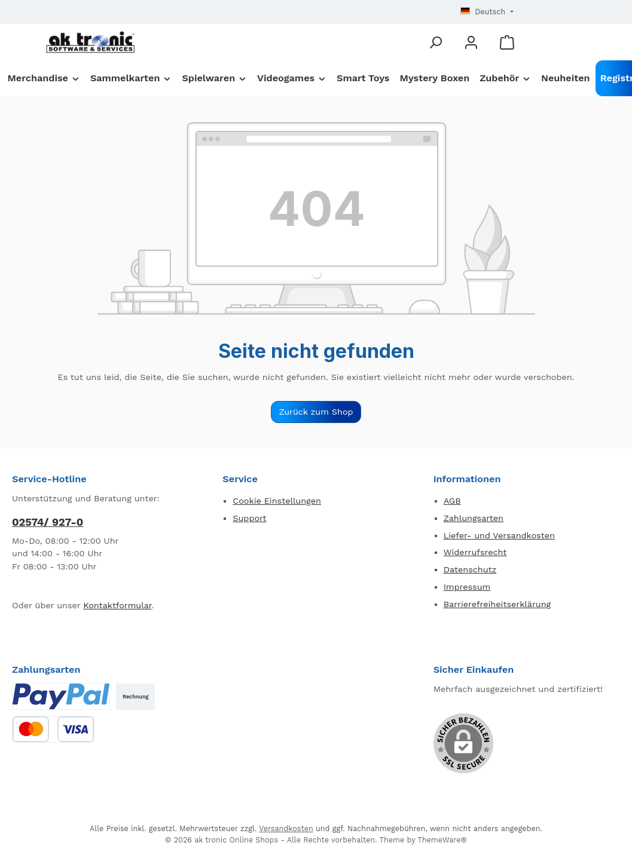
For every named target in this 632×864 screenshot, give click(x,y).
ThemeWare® (442, 839)
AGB (452, 500)
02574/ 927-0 (47, 522)
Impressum (467, 587)
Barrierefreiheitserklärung (497, 604)
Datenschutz (470, 569)
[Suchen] (435, 42)
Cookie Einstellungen (277, 500)
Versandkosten (286, 828)
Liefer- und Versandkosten (499, 535)
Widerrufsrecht (475, 552)
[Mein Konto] (471, 42)
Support (249, 518)
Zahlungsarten (473, 518)
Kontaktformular (117, 605)
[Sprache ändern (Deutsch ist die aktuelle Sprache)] (486, 12)
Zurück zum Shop (316, 411)
